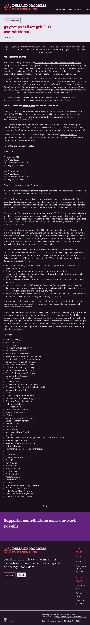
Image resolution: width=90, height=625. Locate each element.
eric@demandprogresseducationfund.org (68, 614)
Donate (21, 575)
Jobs (5, 619)
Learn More (26, 567)
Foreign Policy (79, 594)
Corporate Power (80, 587)
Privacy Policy (9, 621)
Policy (78, 556)
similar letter (22, 111)
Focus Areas (76, 9)
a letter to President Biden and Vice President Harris (58, 62)
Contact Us (9, 575)
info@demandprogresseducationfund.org (70, 617)
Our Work (59, 9)
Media (78, 561)
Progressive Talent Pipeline (81, 569)
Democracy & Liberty (80, 602)
